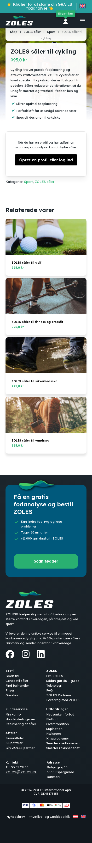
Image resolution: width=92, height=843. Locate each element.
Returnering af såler (21, 724)
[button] (82, 20)
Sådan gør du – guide (62, 681)
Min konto (13, 714)
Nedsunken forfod (60, 714)
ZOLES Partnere (58, 695)
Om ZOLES (54, 676)
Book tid (12, 676)
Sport (51, 32)
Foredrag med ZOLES (63, 700)
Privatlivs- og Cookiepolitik (49, 817)
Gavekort (13, 695)
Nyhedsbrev (15, 817)
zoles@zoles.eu (21, 772)
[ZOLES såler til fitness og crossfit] (46, 296)
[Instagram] (26, 654)
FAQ (49, 690)
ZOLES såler (32, 32)
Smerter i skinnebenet (63, 748)
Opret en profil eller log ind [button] (46, 160)
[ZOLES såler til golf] (46, 237)
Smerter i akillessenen (63, 743)
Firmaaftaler (15, 738)
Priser (10, 690)
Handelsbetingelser (20, 719)
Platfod (52, 719)
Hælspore (53, 733)
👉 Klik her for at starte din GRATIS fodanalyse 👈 (39, 6)
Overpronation (57, 724)
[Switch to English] (82, 7)
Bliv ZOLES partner (20, 748)
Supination (54, 729)
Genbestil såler (17, 681)
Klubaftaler (14, 743)
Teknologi (54, 685)
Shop (13, 32)
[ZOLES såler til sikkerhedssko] (46, 355)
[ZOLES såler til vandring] (46, 415)
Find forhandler (17, 685)
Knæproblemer (57, 738)
